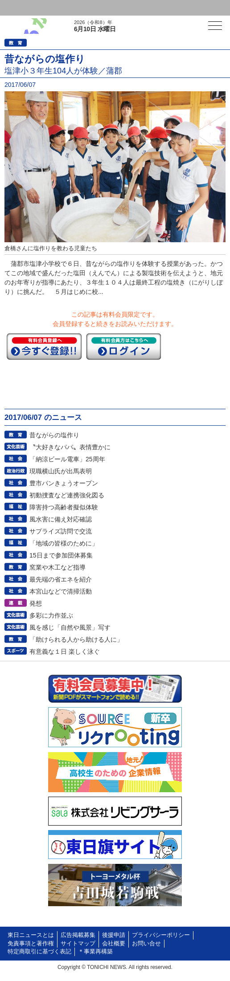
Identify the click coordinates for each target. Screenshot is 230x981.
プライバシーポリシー (161, 935)
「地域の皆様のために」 (63, 543)
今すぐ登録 (44, 346)
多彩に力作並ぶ (51, 615)
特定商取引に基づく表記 (39, 951)
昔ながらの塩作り (54, 435)
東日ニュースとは (31, 935)
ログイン (25, 8)
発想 (35, 603)
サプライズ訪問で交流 (60, 531)
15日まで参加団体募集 (61, 555)
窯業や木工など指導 (57, 567)
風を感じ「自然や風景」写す (70, 627)
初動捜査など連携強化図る (66, 495)
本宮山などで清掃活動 (60, 591)
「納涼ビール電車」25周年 (67, 459)
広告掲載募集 (78, 935)
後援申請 (113, 935)
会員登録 (69, 8)
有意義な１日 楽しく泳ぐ (64, 651)
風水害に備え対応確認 (60, 519)
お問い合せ (146, 943)
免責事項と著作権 (31, 943)
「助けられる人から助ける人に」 (76, 639)
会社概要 (113, 943)
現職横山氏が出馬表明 (60, 471)
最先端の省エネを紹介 (60, 579)
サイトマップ (78, 943)
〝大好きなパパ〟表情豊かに (70, 447)
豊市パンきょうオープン (63, 483)
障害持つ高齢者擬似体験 (63, 507)
